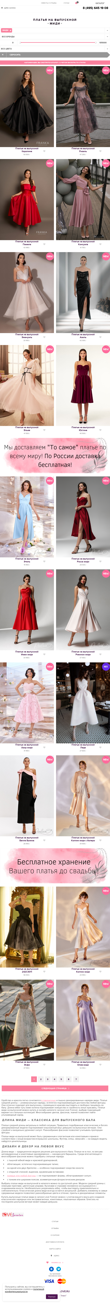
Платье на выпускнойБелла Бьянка (26, 839)
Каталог (100, 3)
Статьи (66, 3)
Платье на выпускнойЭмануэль (26, 336)
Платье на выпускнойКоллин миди (83, 970)
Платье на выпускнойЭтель (26, 560)
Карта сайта (55, 1249)
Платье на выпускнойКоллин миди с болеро (83, 839)
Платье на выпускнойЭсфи (26, 1063)
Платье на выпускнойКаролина (26, 150)
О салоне (55, 1235)
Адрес (56, 1256)
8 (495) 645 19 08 (95, 8)
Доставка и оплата (55, 1242)
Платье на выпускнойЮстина (83, 429)
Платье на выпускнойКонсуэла (83, 243)
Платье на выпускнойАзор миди (26, 746)
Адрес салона (10, 8)
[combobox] (55, 30)
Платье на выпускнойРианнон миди (83, 653)
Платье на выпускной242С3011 (26, 970)
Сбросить (15, 55)
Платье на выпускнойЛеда (83, 746)
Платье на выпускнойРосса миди (83, 560)
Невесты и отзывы (48, 3)
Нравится (44, 151)
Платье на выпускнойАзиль (83, 336)
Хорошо (51, 1296)
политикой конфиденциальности (24, 1290)
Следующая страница (54, 1088)
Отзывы (55, 1228)
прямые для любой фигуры (21, 1175)
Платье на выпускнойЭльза (26, 429)
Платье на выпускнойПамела (26, 243)
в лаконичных (48, 1100)
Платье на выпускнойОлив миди (83, 1063)
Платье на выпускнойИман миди (26, 653)
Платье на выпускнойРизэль (83, 150)
